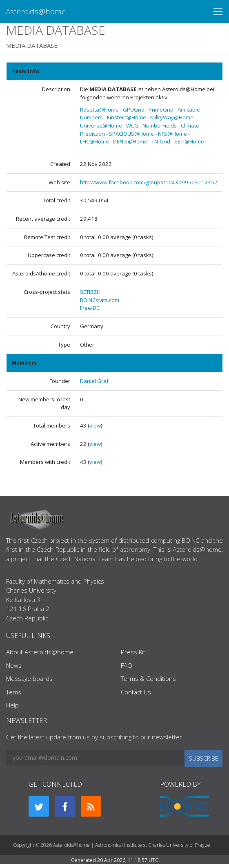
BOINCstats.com (99, 300)
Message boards (29, 678)
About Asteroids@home (39, 652)
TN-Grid (160, 141)
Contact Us (136, 692)
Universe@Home (101, 125)
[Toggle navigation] (218, 11)
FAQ (126, 665)
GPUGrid (134, 109)
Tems (13, 692)
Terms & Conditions (148, 678)
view (95, 425)
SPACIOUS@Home (131, 133)
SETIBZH (90, 291)
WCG (132, 125)
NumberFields (159, 125)
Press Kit (133, 652)
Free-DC (90, 307)
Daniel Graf (94, 381)
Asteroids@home (36, 11)
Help (12, 705)
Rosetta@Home (99, 109)
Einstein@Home (126, 117)
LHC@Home (94, 141)
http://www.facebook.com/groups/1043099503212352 (149, 182)
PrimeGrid (161, 109)
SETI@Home (189, 141)
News (14, 665)
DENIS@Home (130, 141)
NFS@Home (172, 133)
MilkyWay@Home (171, 117)
